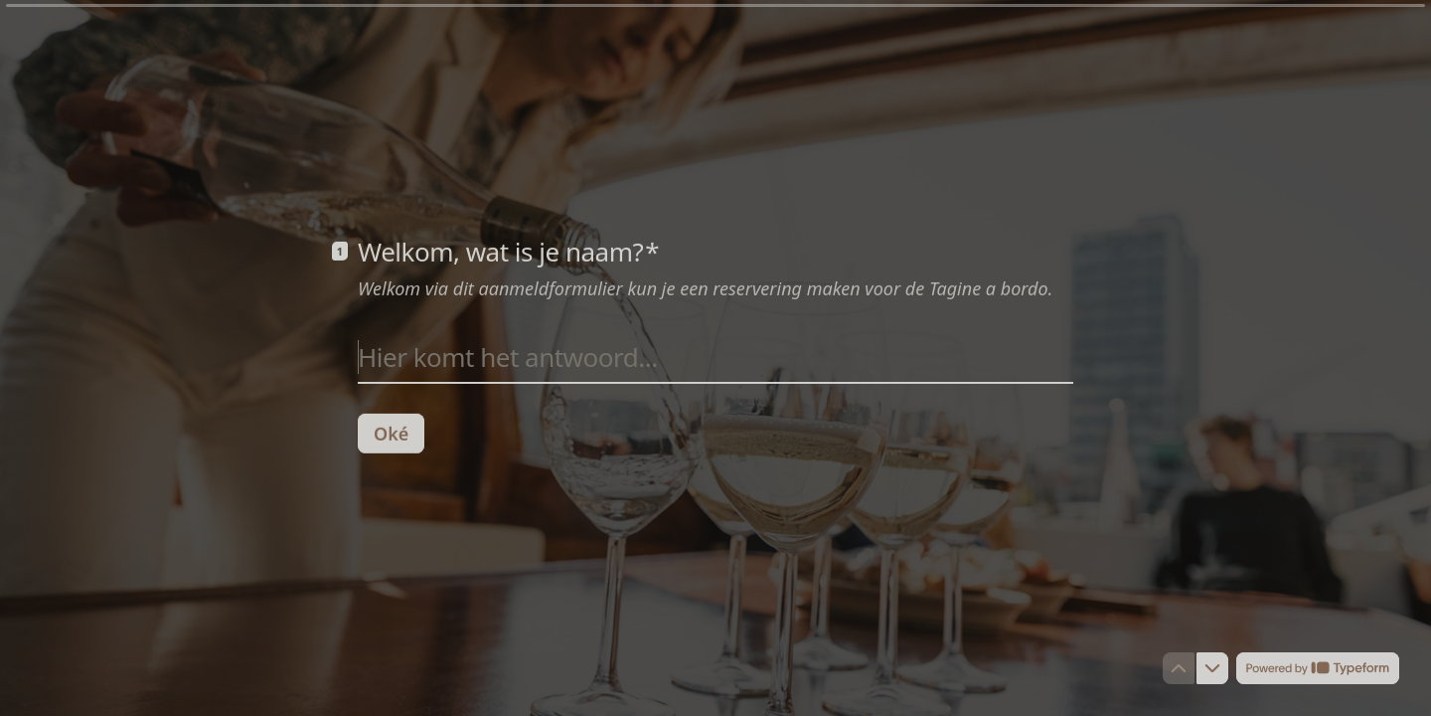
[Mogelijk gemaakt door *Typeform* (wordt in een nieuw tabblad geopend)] (1317, 668)
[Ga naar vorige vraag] (1178, 668)
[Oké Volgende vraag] (391, 432)
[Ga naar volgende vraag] (1212, 668)
